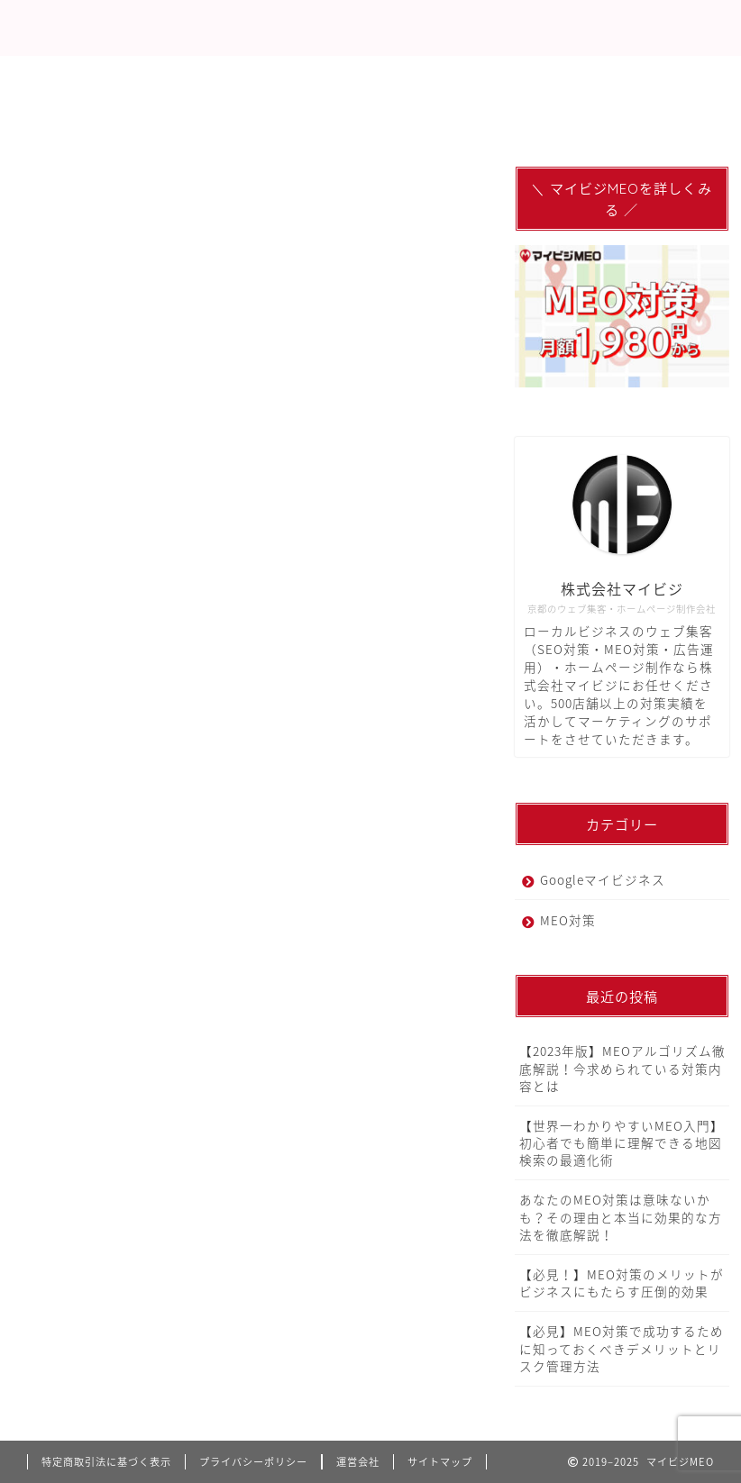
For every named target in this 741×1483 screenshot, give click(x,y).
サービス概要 (183, 77)
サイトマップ (439, 1461)
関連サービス (81, 119)
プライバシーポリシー (253, 1461)
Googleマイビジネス (602, 879)
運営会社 (358, 1461)
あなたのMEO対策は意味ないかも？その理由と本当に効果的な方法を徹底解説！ (620, 1216)
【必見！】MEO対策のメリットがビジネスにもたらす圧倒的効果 (621, 1282)
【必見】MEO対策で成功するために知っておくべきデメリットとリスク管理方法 (621, 1348)
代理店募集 (303, 77)
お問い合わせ (207, 119)
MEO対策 (69, 77)
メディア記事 (537, 77)
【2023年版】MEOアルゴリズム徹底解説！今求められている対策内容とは (622, 1068)
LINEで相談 (417, 77)
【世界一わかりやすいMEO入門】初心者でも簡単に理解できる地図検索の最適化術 (621, 1142)
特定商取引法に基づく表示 (106, 1461)
